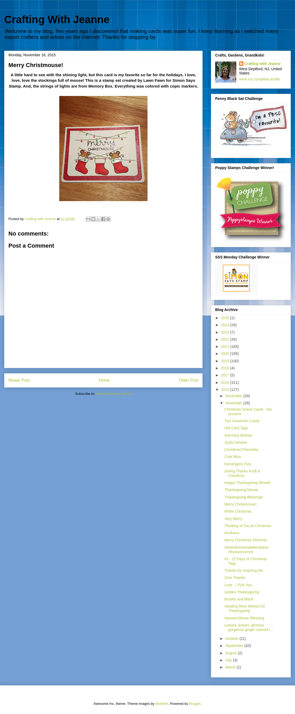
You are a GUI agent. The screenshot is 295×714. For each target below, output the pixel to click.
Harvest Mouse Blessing (244, 618)
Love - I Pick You (238, 585)
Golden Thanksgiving (241, 592)
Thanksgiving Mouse (241, 490)
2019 (225, 361)
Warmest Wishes (238, 435)
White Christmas (238, 511)
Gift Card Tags (236, 428)
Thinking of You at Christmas (247, 526)
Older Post (188, 380)
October (232, 638)
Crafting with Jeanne (262, 64)
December (234, 396)
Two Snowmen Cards (241, 421)
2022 (225, 339)
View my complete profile (259, 79)
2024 (225, 325)
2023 (225, 332)
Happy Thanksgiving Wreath (247, 483)
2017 (225, 375)
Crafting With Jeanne (57, 19)
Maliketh (161, 704)
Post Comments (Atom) (114, 394)
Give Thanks (234, 577)
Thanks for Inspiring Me (243, 570)
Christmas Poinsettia (241, 449)
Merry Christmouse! (240, 504)
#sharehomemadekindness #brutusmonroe (246, 549)
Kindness (232, 533)
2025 (225, 318)
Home (104, 380)
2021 (225, 346)
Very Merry (233, 519)
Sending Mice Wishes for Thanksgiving (244, 608)
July (229, 660)
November (234, 403)
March (231, 667)
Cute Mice (232, 457)
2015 (225, 389)
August (231, 653)
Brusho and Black (238, 599)
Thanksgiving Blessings (243, 497)
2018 (225, 368)
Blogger (195, 704)
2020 (225, 353)
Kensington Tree (237, 464)
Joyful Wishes (235, 442)
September (234, 646)
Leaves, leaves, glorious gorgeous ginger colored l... (248, 627)
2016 (225, 382)
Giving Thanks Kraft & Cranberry (242, 473)
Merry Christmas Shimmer (245, 540)
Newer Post (19, 380)
